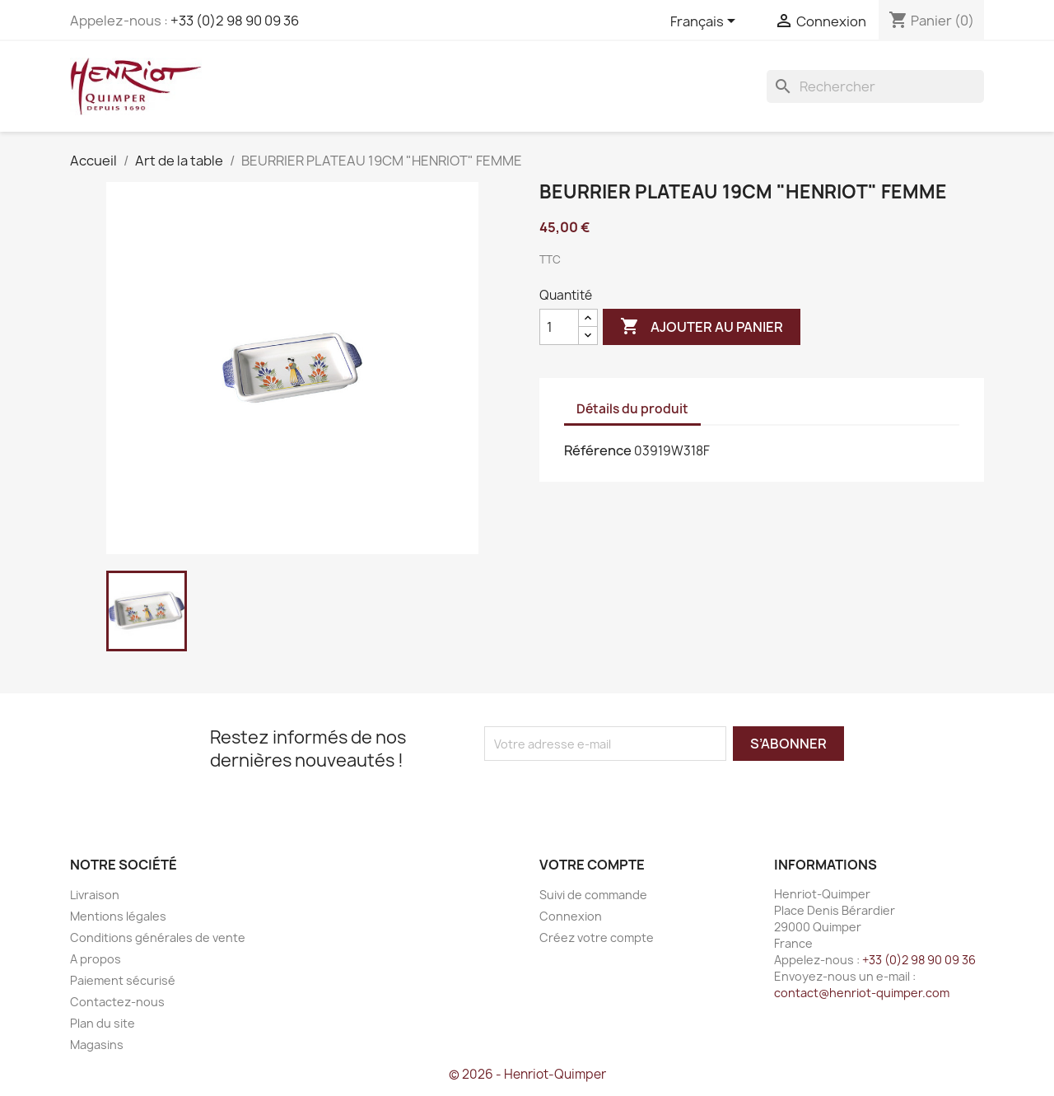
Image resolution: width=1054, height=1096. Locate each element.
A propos (95, 959)
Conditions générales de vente (157, 937)
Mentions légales (118, 916)
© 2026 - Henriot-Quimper (527, 1074)
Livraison (94, 894)
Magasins (97, 1044)
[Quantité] (559, 327)
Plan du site (102, 1023)
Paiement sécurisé (122, 980)
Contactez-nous (117, 1002)
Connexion (570, 916)
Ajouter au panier (701, 327)
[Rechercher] (875, 86)
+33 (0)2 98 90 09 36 (234, 21)
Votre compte (592, 865)
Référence (598, 450)
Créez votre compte (596, 937)
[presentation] (622, 793)
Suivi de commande (593, 894)
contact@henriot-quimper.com (861, 992)
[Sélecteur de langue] (705, 22)
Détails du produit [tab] (632, 408)
